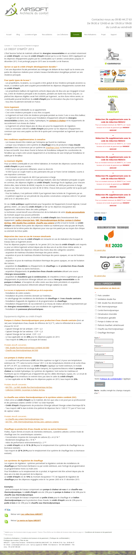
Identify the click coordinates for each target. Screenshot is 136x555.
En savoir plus (100, 250)
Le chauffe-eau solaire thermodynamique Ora (24, 419)
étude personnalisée (75, 212)
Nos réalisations (90, 34)
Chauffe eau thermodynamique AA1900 (21, 350)
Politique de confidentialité (111, 379)
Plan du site (24, 540)
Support (114, 34)
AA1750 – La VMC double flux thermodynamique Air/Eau (28, 387)
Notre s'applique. (113, 379)
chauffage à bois (52, 147)
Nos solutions (47, 34)
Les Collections (62, 34)
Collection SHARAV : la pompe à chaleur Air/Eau (25, 390)
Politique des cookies (11, 540)
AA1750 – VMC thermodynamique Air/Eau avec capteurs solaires (32, 422)
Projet (103, 34)
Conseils (76, 34)
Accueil (8, 34)
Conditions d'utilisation (12, 538)
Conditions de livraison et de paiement (98, 532)
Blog (18, 34)
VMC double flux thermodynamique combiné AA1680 (27, 347)
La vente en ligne (31, 34)
